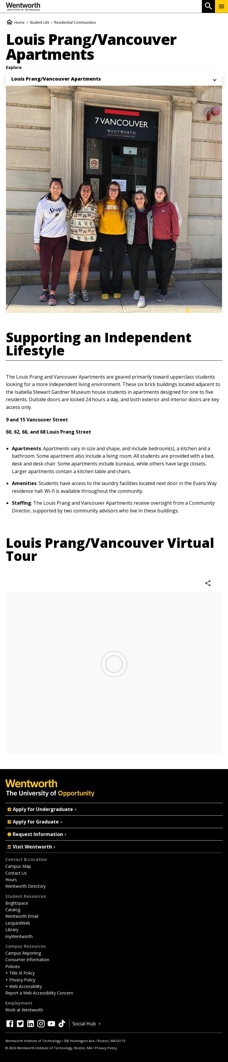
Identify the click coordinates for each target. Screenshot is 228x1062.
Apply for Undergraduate (42, 809)
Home (19, 22)
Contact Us (16, 873)
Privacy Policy (106, 1048)
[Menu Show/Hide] (221, 6)
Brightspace (16, 903)
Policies (12, 966)
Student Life (39, 22)
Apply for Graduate (35, 821)
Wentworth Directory (25, 886)
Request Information (37, 834)
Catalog (12, 909)
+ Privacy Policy (20, 980)
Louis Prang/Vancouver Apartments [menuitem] (56, 79)
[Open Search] (208, 6)
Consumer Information (27, 959)
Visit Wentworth (32, 846)
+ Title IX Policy (20, 973)
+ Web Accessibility (23, 986)
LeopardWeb (17, 923)
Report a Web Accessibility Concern (39, 993)
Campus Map (18, 866)
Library (11, 929)
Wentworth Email (21, 916)
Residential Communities (75, 22)
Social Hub (87, 1023)
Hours (11, 879)
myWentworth (19, 936)
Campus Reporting (23, 953)
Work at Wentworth (24, 1010)
